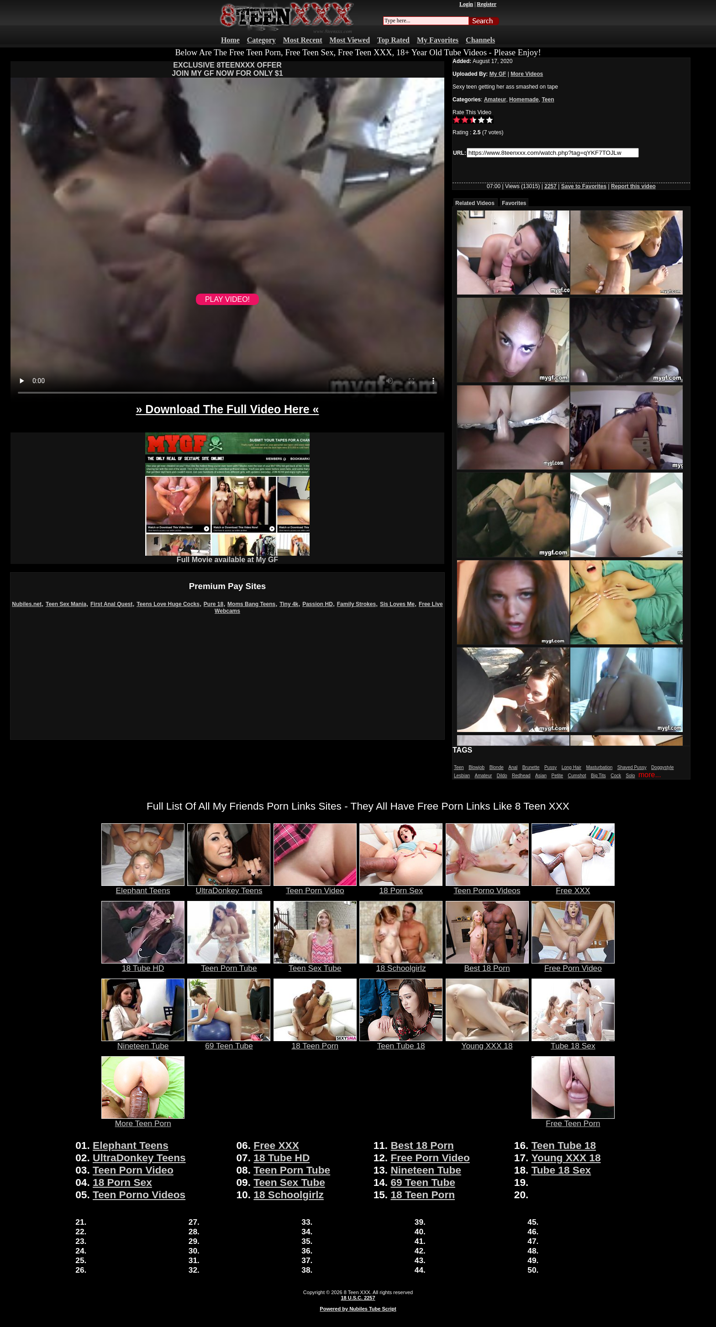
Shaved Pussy (632, 767)
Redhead (521, 775)
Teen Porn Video (315, 887)
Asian (541, 775)
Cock (616, 775)
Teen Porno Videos (487, 887)
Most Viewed (350, 40)
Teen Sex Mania (66, 604)
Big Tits (598, 775)
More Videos (527, 74)
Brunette (531, 767)
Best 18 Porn (487, 964)
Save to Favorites (583, 186)
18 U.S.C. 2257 (358, 1298)
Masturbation (599, 767)
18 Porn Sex (400, 887)
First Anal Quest (111, 604)
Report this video (633, 186)
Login (466, 4)
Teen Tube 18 (400, 1042)
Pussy (550, 767)
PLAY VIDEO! (227, 299)
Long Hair (571, 767)
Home (230, 40)
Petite (557, 775)
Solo (630, 775)
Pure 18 (213, 604)
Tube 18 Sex (573, 1042)
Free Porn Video (573, 964)
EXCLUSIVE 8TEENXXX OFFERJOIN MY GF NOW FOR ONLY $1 (227, 69)
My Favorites (437, 40)
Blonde (497, 767)
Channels (480, 40)
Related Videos (475, 203)
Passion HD (317, 604)
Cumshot (577, 775)
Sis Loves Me (397, 604)
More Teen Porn (142, 1119)
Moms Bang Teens (251, 604)
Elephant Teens (142, 887)
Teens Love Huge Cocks (168, 604)
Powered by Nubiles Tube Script (358, 1308)
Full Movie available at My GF (227, 556)
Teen (548, 99)
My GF (498, 74)
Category (261, 40)
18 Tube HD (142, 964)
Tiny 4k (288, 604)
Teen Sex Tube (315, 964)
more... (649, 775)
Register (486, 4)
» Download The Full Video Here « (227, 409)
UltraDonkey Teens (228, 887)
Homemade (524, 99)
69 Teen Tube (228, 1042)
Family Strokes (356, 604)
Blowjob (476, 767)
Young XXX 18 (487, 1042)
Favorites (514, 203)
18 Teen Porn (315, 1042)
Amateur (495, 99)
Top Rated (393, 40)
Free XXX (573, 887)
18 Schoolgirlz (400, 964)
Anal (512, 767)
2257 (550, 186)
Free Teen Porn (573, 1119)
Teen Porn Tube (228, 964)
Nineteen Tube (142, 1042)
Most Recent (302, 40)
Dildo (502, 775)
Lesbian (462, 775)
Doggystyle (662, 767)
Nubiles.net (27, 604)
